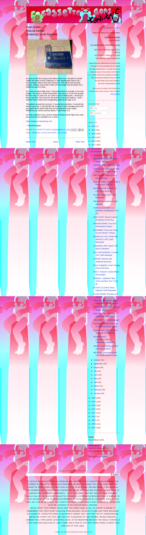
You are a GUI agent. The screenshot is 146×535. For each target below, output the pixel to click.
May (96, 378)
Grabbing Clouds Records (44, 133)
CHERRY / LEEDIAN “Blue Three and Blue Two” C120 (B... (105, 281)
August (97, 367)
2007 (94, 428)
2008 (94, 424)
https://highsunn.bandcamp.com (39, 121)
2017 (94, 145)
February (98, 390)
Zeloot (105, 457)
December (98, 152)
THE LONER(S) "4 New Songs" (106, 320)
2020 (94, 134)
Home (55, 142)
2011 (94, 413)
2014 (94, 402)
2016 (94, 148)
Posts (93, 108)
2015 (94, 398)
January (97, 393)
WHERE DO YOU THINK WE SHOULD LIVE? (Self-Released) (105, 239)
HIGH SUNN (62, 133)
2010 (94, 416)
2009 (94, 420)
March (97, 386)
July (96, 371)
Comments (96, 113)
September (98, 364)
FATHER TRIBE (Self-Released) (106, 165)
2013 (94, 405)
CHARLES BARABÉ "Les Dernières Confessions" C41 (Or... (106, 210)
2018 (94, 141)
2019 (94, 137)
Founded (106, 28)
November (98, 155)
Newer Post (31, 142)
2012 (94, 409)
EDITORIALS (115, 94)
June (96, 375)
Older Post (80, 142)
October (97, 360)
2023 (94, 126)
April (96, 382)
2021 (94, 130)
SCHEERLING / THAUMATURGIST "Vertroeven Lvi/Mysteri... (104, 339)
